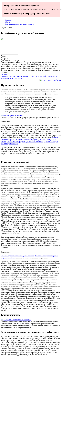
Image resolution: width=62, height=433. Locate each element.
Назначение (51, 77)
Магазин (8, 22)
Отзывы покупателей (15, 79)
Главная (8, 20)
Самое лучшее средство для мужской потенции (25, 142)
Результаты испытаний (37, 77)
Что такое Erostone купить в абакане (15, 77)
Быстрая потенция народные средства (19, 24)
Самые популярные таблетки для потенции (17, 256)
